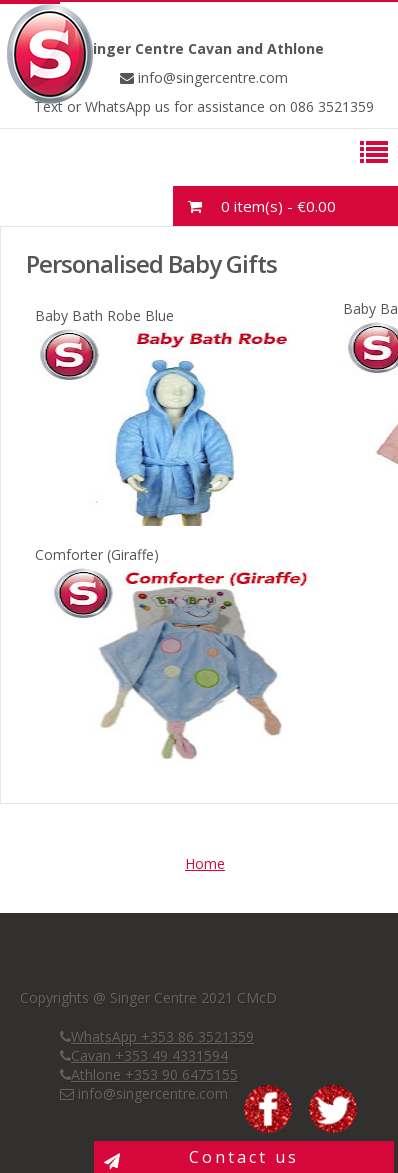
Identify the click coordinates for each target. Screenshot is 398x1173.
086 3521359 (330, 106)
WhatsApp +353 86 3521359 (162, 1036)
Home (205, 863)
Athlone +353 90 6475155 (154, 1074)
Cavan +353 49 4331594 (149, 1055)
